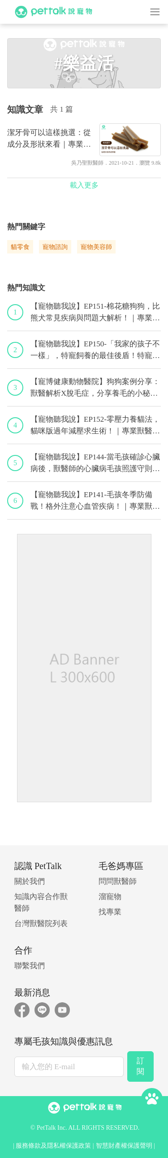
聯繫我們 (29, 965)
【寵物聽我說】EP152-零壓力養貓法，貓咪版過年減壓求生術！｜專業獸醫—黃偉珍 (95, 426)
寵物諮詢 (55, 247)
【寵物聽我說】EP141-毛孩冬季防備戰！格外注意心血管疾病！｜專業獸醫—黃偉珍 (95, 501)
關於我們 (29, 881)
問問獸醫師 (118, 881)
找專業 (110, 912)
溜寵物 (110, 896)
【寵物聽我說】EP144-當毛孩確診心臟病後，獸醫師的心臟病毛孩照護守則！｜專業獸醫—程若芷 (95, 463)
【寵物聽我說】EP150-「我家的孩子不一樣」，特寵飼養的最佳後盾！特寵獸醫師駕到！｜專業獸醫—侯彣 (95, 350)
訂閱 (140, 1066)
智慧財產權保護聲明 (124, 1145)
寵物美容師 (96, 247)
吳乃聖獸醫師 (87, 163)
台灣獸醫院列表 (41, 923)
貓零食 (20, 247)
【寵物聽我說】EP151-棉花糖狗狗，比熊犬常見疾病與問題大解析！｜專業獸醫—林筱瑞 (95, 312)
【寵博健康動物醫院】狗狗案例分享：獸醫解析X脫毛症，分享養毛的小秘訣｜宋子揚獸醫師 (95, 388)
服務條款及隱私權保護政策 (53, 1145)
